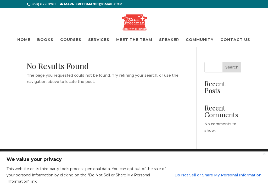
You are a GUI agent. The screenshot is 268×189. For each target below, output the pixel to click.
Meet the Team (134, 40)
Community (200, 40)
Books (45, 40)
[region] (134, 170)
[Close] (264, 154)
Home (23, 40)
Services (98, 40)
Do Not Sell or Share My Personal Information (218, 175)
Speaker (169, 40)
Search (231, 67)
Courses (70, 40)
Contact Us (235, 40)
